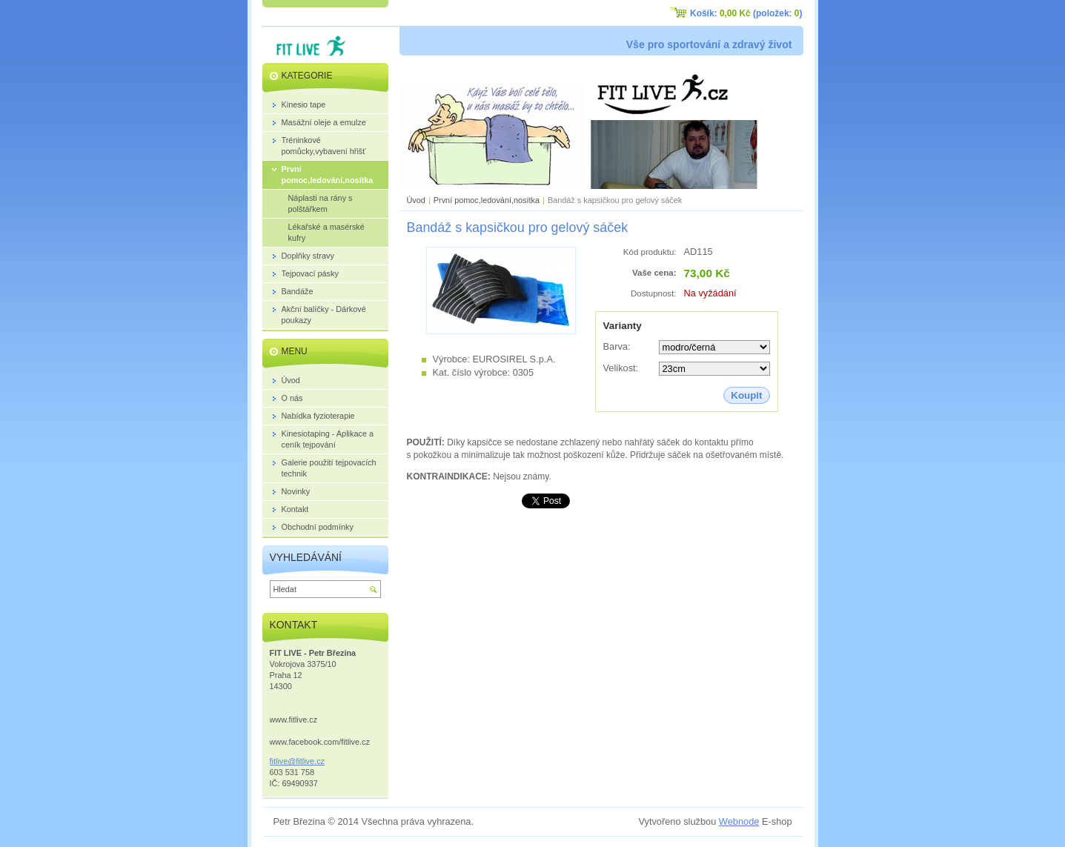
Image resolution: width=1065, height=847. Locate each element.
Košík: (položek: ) (746, 13)
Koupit (746, 395)
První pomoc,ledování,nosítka (487, 200)
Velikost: (621, 367)
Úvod (416, 200)
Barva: (617, 346)
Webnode (739, 821)
